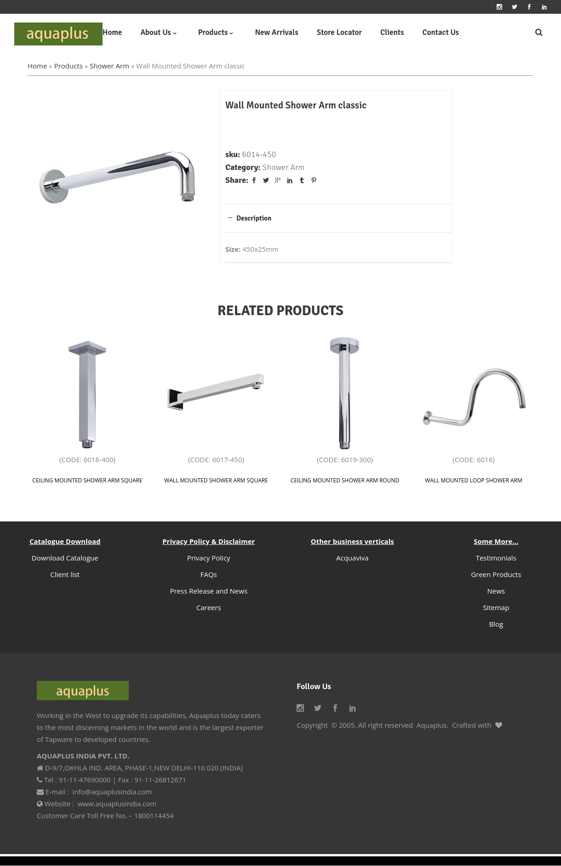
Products (68, 65)
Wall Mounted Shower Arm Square (216, 480)
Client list (65, 574)
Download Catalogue (65, 557)
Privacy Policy (208, 557)
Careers (208, 607)
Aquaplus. (432, 725)
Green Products (496, 574)
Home (37, 65)
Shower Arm (109, 65)
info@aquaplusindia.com (112, 791)
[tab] (338, 218)
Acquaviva (352, 557)
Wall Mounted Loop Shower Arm (473, 480)
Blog (496, 623)
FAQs (208, 574)
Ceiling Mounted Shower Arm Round (345, 480)
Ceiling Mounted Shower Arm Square (87, 480)
